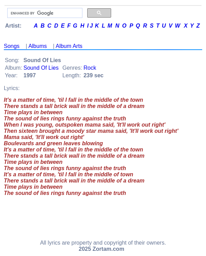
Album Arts (69, 46)
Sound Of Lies (41, 68)
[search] (44, 13)
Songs (11, 46)
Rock (89, 68)
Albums (37, 46)
